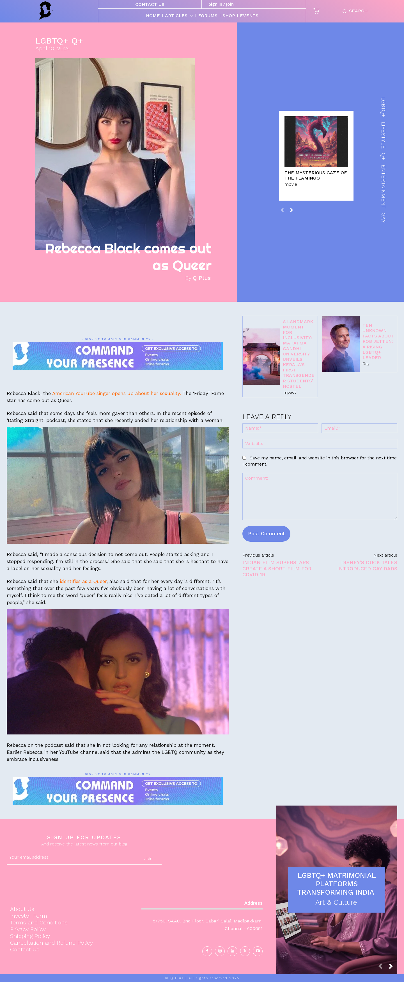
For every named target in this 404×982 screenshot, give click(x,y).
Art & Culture (336, 902)
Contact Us (149, 4)
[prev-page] (282, 209)
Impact (289, 392)
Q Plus (202, 278)
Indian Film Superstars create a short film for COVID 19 (276, 568)
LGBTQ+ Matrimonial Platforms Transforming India (337, 883)
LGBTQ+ (51, 41)
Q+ (77, 41)
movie (290, 184)
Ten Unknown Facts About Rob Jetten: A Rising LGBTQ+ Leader (378, 341)
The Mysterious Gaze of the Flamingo (315, 175)
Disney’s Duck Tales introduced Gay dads (367, 565)
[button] (353, 11)
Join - (150, 858)
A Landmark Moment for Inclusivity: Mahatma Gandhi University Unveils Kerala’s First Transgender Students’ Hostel (299, 354)
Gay (365, 364)
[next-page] (291, 209)
